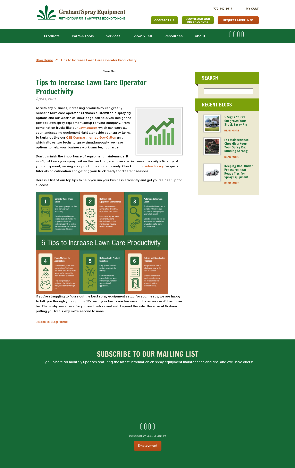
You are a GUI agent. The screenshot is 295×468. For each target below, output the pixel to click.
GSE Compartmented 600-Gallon (91, 137)
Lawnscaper (87, 128)
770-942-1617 (222, 8)
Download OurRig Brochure (198, 20)
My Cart (252, 8)
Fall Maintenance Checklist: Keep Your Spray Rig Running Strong (236, 145)
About (200, 36)
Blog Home (44, 60)
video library (154, 166)
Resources (174, 36)
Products (51, 36)
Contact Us (164, 20)
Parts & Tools (83, 36)
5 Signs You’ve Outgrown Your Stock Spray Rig (235, 121)
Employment (147, 446)
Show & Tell (142, 36)
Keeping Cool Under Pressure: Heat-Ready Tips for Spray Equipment (238, 171)
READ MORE (231, 130)
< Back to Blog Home (52, 322)
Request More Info (238, 20)
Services (113, 36)
